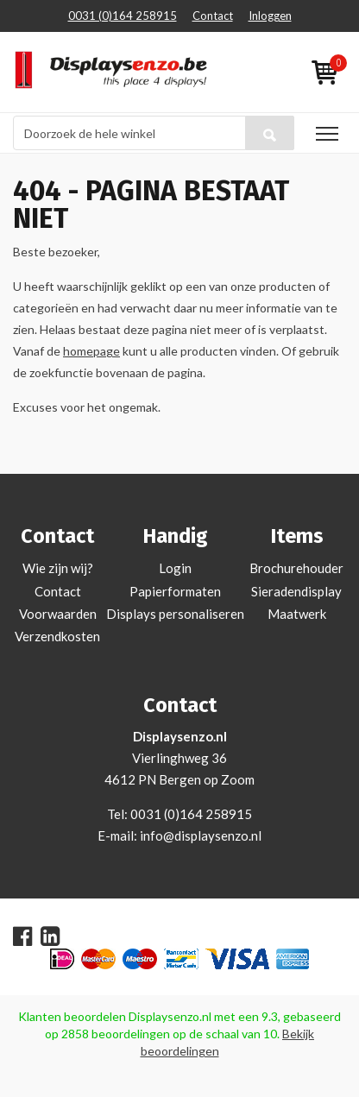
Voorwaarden (58, 613)
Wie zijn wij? (57, 568)
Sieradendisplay (296, 591)
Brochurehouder (296, 568)
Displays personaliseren (175, 613)
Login (175, 568)
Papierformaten (175, 591)
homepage (91, 351)
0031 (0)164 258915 (122, 15)
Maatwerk (297, 613)
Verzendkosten (57, 636)
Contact (212, 15)
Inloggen (270, 15)
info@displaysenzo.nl (200, 835)
